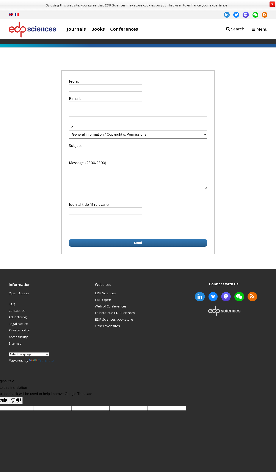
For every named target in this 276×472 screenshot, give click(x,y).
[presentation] (102, 230)
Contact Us (17, 314)
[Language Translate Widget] (29, 358)
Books (98, 29)
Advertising (18, 321)
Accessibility (18, 341)
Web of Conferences (111, 310)
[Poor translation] (16, 404)
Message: (77, 162)
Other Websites (107, 330)
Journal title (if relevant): (89, 208)
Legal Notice (18, 327)
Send (138, 246)
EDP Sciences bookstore (114, 323)
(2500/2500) (95, 162)
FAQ (12, 308)
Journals (76, 29)
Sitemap (15, 347)
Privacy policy (19, 334)
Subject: (75, 145)
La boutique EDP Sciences (115, 316)
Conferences (124, 29)
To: (71, 126)
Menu (261, 29)
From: (74, 81)
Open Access (19, 297)
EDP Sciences (105, 297)
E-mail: (75, 98)
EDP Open (103, 303)
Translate (41, 364)
